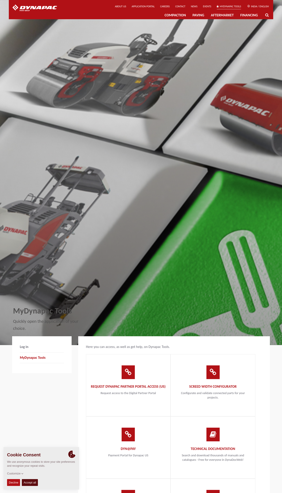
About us (120, 6)
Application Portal (143, 6)
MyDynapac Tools (229, 6)
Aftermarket (222, 15)
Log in (24, 347)
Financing (249, 15)
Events (207, 6)
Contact (180, 6)
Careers (165, 6)
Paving (198, 15)
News (194, 6)
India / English (258, 6)
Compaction (175, 15)
